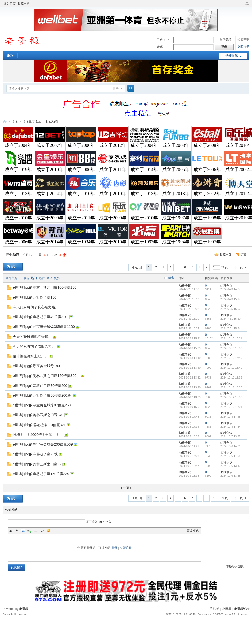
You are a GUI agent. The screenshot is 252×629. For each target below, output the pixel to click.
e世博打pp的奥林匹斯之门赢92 (37, 464)
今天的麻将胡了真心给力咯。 (36, 307)
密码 (160, 47)
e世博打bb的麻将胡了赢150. (35, 297)
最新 (26, 278)
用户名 (161, 39)
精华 (49, 278)
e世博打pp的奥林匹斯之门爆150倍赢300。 (46, 376)
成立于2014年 (144, 169)
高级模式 (193, 530)
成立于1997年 (175, 217)
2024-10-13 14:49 (231, 357)
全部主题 (11, 278)
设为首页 (10, 3)
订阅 (244, 254)
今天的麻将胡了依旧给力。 (34, 346)
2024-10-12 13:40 (231, 367)
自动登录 (223, 39)
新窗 (171, 278)
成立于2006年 (81, 145)
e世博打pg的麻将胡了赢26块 (35, 454)
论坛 (10, 55)
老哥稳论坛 (5, 121)
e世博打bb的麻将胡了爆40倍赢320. (40, 317)
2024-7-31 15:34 (230, 328)
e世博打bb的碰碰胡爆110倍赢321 (39, 425)
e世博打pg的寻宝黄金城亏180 (36, 366)
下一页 (238, 267)
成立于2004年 (18, 145)
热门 (34, 278)
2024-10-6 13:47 (230, 465)
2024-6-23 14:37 (230, 289)
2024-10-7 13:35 (230, 436)
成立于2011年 (112, 169)
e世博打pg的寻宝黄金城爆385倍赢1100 (44, 327)
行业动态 (52, 121)
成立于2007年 (49, 145)
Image (23, 530)
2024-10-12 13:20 (231, 387)
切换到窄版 (246, 3)
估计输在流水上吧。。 (30, 356)
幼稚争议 (185, 285)
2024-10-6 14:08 (230, 455)
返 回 (138, 267)
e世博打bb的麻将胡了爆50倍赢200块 (42, 395)
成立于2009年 (49, 217)
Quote (35, 530)
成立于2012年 (112, 145)
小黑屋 (226, 609)
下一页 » (126, 488)
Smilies (48, 530)
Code (42, 530)
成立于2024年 (49, 193)
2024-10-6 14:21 (230, 446)
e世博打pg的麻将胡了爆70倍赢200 (40, 386)
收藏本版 (226, 254)
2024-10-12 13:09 (231, 397)
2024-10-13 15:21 (231, 338)
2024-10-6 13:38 (230, 475)
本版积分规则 (235, 566)
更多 (57, 278)
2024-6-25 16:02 (230, 308)
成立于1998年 (207, 217)
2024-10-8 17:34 (230, 426)
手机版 (214, 609)
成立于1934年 (81, 241)
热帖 (42, 278)
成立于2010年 (49, 169)
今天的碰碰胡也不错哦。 (32, 336)
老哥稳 (23, 609)
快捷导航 (232, 55)
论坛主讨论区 (32, 121)
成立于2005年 (175, 169)
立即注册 (243, 47)
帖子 (116, 88)
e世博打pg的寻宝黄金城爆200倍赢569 (43, 444)
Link (29, 530)
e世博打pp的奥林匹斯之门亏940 (38, 415)
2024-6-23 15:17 (230, 299)
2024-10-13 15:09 (231, 348)
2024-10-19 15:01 (231, 406)
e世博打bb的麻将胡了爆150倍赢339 (41, 474)
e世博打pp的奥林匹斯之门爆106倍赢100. (45, 287)
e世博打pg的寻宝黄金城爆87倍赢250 (42, 405)
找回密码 (243, 39)
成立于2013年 (18, 193)
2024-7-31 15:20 (230, 318)
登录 (114, 548)
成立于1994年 (175, 241)
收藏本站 (24, 3)
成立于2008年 (175, 145)
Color (16, 530)
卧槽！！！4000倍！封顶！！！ (38, 435)
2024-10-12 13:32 (231, 377)
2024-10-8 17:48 (230, 416)
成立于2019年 (18, 169)
